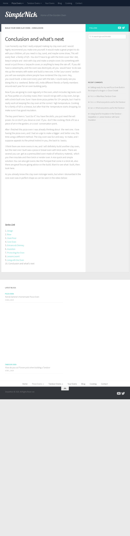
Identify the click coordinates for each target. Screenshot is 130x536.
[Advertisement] (107, 60)
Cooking (68, 3)
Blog (60, 3)
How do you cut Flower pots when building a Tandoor (27, 367)
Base (9, 234)
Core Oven (12, 241)
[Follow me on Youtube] (119, 27)
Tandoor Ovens (33, 3)
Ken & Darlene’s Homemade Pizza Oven (22, 296)
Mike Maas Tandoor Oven (106, 96)
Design (10, 230)
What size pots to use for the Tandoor (111, 102)
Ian (91, 108)
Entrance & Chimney (16, 245)
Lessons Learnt (14, 256)
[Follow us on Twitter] (123, 27)
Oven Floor (12, 238)
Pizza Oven (9, 294)
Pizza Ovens (17, 3)
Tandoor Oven (10, 364)
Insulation (12, 248)
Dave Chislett (113, 90)
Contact (79, 3)
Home (5, 3)
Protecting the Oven (16, 252)
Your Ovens (49, 3)
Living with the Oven (16, 259)
